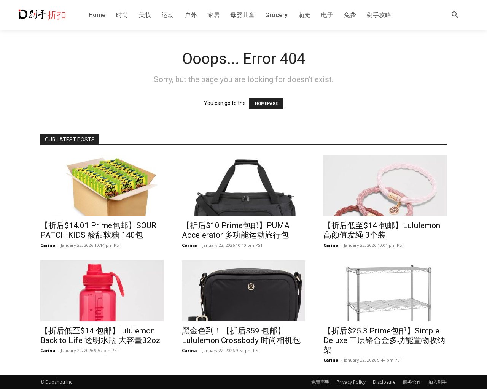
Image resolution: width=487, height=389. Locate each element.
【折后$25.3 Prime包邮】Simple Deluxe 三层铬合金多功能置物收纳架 (384, 340)
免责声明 (320, 382)
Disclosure (384, 382)
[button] (455, 15)
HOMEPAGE (266, 103)
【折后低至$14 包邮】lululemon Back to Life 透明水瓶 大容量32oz (100, 335)
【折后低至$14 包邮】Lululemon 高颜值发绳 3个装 (381, 230)
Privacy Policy (351, 382)
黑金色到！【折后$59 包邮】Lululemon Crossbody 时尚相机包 (241, 335)
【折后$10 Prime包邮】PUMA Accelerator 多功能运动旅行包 (236, 230)
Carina (48, 245)
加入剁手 (437, 382)
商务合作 (412, 382)
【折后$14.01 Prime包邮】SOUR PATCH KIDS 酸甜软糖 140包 (98, 230)
